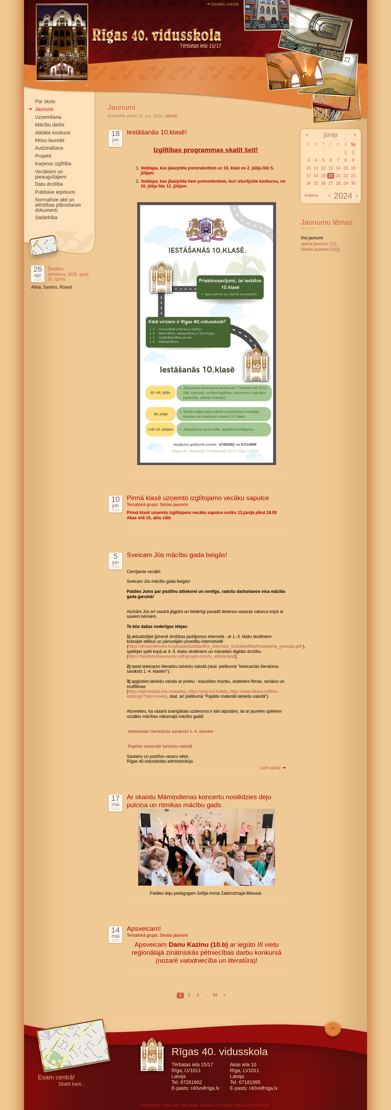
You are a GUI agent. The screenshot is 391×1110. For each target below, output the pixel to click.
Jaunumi (44, 109)
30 (353, 183)
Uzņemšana (48, 117)
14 (338, 168)
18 (316, 175)
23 (353, 175)
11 (316, 168)
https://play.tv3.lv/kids (207, 691)
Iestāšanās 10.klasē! (157, 132)
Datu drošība (49, 184)
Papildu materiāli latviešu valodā (160, 746)
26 (323, 183)
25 (316, 183)
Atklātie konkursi (52, 132)
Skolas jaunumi (174, 504)
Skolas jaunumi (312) (320, 249)
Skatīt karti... (71, 1084)
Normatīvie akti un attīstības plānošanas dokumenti (58, 205)
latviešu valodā (225, 4)
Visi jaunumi (312, 237)
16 (353, 168)
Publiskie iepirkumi (55, 192)
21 (338, 175)
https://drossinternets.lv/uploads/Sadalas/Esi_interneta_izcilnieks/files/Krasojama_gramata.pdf (215, 646)
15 (345, 168)
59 (215, 995)
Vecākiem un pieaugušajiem (50, 174)
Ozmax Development (251, 1105)
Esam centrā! (56, 1078)
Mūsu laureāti (49, 140)
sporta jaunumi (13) (318, 243)
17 (308, 175)
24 (308, 183)
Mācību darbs (50, 124)
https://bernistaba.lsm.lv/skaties (157, 691)
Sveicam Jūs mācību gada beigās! (177, 554)
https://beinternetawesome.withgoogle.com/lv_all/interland (181, 656)
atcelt (171, 116)
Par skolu (45, 101)
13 (330, 168)
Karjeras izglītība (53, 163)
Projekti (43, 156)
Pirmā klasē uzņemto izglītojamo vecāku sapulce (198, 498)
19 (323, 175)
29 (345, 183)
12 (323, 168)
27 (330, 183)
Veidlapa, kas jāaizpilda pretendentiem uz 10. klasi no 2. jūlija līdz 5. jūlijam (207, 170)
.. (206, 995)
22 (345, 175)
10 (308, 168)
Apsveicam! (144, 928)
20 (330, 175)
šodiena (311, 195)
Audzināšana (49, 148)
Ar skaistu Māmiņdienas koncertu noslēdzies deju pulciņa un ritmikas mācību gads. (199, 801)
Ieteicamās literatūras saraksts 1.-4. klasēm (170, 731)
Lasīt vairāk (272, 767)
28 (338, 183)
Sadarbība (46, 217)
